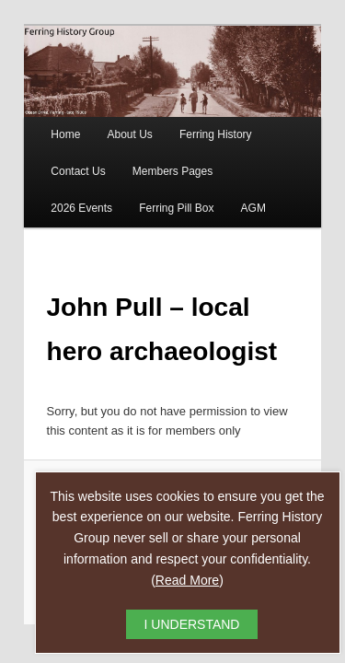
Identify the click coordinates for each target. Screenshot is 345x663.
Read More (187, 580)
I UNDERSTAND (192, 624)
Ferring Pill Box (67, 197)
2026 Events (250, 160)
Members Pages (152, 160)
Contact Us (57, 160)
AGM (144, 197)
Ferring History (195, 123)
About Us (109, 123)
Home (45, 123)
